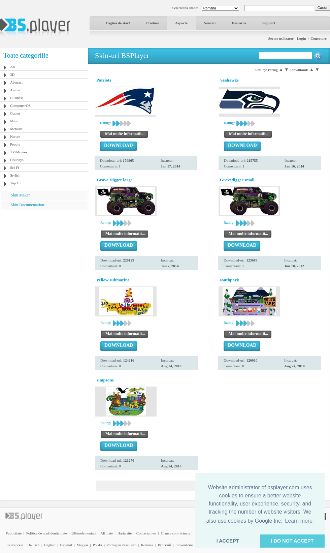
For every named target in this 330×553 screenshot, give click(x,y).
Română (147, 545)
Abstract (16, 82)
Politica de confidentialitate (46, 533)
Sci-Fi (14, 167)
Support (268, 23)
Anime (15, 90)
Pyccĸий (164, 545)
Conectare (318, 38)
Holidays (17, 160)
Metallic (16, 129)
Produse (152, 23)
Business (16, 98)
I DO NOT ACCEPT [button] (292, 541)
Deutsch (33, 545)
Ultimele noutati (83, 533)
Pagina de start (118, 23)
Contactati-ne (146, 533)
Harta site (125, 533)
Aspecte (181, 23)
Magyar (82, 545)
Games (15, 113)
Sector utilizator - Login (287, 38)
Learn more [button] (298, 521)
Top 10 (15, 183)
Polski (97, 545)
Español (66, 545)
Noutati (210, 23)
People (15, 144)
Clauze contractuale (175, 533)
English (50, 545)
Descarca (239, 23)
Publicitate (14, 533)
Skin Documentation (27, 205)
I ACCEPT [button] (228, 541)
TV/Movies (18, 152)
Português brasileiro (121, 545)
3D (12, 74)
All (12, 67)
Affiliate (106, 533)
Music (15, 121)
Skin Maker (20, 195)
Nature (15, 136)
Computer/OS (20, 105)
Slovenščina (184, 545)
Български (14, 545)
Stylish (15, 175)
